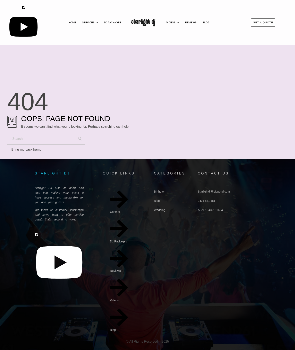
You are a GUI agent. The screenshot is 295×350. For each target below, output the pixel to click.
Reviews (190, 22)
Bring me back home (24, 149)
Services (90, 22)
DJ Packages (112, 22)
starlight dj (52, 173)
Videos (172, 22)
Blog (206, 22)
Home (72, 22)
